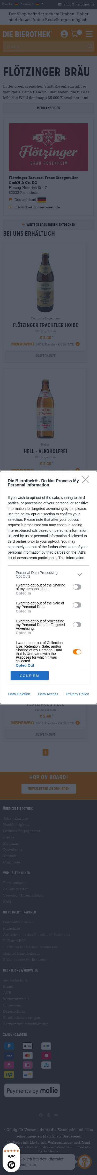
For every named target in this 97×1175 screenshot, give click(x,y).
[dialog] (48, 587)
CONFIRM (29, 676)
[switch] (77, 587)
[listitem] (48, 574)
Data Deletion (19, 694)
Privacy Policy (77, 694)
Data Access (48, 694)
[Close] (87, 481)
